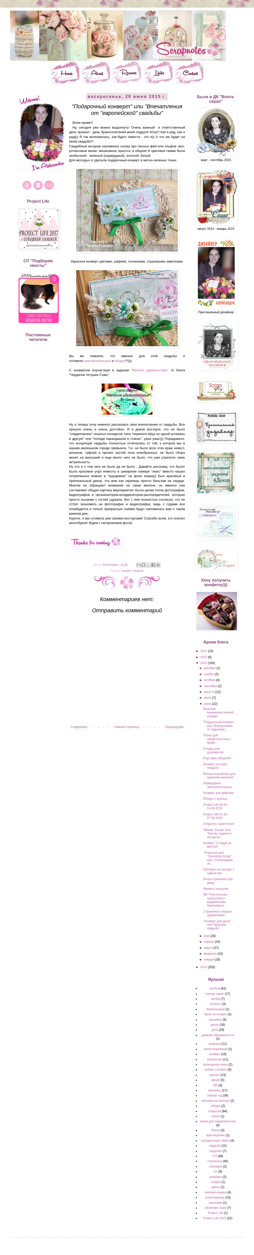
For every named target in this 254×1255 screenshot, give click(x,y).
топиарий (215, 1166)
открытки (214, 1111)
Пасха (215, 1130)
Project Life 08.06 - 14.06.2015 (216, 806)
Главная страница (126, 727)
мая (207, 936)
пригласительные (97, 361)
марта (208, 948)
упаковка (215, 1177)
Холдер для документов (213, 750)
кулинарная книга (215, 1064)
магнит (214, 1075)
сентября (211, 686)
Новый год (214, 1095)
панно (215, 1116)
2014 (204, 967)
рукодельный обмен (215, 1140)
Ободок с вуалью (215, 798)
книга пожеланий (216, 1049)
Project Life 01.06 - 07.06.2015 (216, 816)
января (209, 959)
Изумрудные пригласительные (217, 785)
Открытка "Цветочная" (219, 824)
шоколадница (214, 1197)
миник (215, 1080)
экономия (215, 1203)
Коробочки (214, 1059)
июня (208, 704)
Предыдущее (174, 727)
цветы (215, 1187)
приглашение (215, 1135)
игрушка (214, 1043)
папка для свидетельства (218, 1121)
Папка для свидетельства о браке (216, 739)
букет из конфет (215, 1014)
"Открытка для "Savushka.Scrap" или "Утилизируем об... (218, 858)
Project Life (215, 1213)
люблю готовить (215, 1069)
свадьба (138, 570)
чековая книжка (215, 1192)
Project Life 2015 (214, 1218)
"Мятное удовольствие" (150, 370)
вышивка (215, 1019)
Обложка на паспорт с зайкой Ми (218, 871)
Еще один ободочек (217, 758)
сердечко (215, 1151)
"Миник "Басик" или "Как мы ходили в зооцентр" (217, 833)
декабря (210, 668)
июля (208, 698)
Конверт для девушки (218, 793)
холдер (216, 1182)
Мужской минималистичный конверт (218, 712)
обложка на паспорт (215, 1101)
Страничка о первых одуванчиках (217, 913)
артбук (215, 999)
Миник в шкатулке (216, 889)
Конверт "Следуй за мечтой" (217, 844)
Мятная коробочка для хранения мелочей (219, 775)
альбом (214, 988)
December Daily (215, 1208)
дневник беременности (217, 1035)
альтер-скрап (214, 994)
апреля (209, 942)
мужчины (214, 1090)
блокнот (215, 1004)
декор (215, 1024)
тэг (215, 1171)
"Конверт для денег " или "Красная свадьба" (218, 924)
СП (215, 1156)
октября (210, 680)
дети (214, 1030)
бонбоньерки (216, 1009)
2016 (204, 657)
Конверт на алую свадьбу (215, 766)
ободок (120, 361)
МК (215, 1085)
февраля (210, 953)
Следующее (78, 727)
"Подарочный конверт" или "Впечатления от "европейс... (219, 725)
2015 (204, 663)
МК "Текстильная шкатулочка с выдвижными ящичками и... (215, 900)
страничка (215, 1161)
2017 (204, 651)
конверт (127, 570)
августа (209, 692)
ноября (209, 674)
